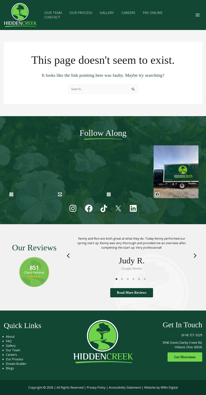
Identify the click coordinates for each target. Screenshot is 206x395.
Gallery (12, 346)
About (11, 336)
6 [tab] (146, 280)
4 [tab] (134, 280)
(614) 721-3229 (191, 335)
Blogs (11, 368)
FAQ (10, 341)
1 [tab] (117, 280)
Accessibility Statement (125, 387)
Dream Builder (17, 364)
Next (195, 255)
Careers (12, 355)
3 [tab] (129, 280)
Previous (68, 255)
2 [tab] (123, 280)
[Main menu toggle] (197, 15)
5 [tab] (140, 280)
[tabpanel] (131, 253)
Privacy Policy (96, 387)
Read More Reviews (131, 293)
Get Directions (184, 357)
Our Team (14, 350)
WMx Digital (169, 387)
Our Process (16, 359)
